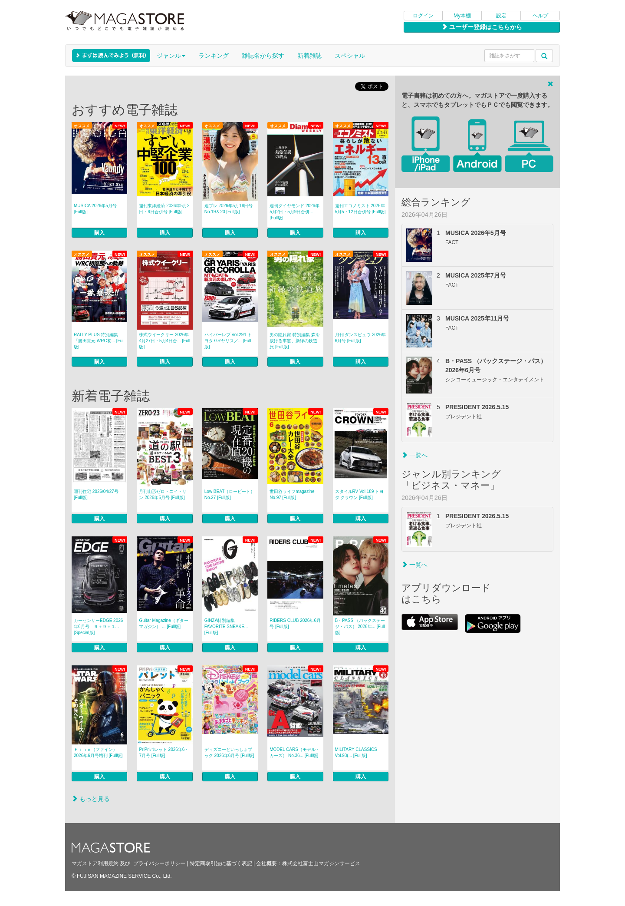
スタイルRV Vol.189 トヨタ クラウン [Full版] (359, 494)
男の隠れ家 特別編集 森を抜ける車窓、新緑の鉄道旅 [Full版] (295, 340)
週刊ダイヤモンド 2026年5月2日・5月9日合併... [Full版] (294, 211)
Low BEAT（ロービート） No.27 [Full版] (229, 494)
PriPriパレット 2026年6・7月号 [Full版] (164, 752)
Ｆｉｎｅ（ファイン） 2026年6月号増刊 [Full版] (98, 752)
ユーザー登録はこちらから (481, 26)
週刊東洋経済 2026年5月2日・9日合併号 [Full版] (164, 208)
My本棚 (462, 16)
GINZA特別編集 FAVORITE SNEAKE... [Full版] (226, 626)
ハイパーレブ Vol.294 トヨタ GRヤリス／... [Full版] (228, 340)
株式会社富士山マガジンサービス (321, 863)
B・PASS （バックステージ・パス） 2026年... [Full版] (360, 626)
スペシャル (350, 55)
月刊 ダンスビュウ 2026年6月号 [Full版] (360, 337)
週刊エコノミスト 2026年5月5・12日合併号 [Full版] (360, 208)
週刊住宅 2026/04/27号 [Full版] (96, 494)
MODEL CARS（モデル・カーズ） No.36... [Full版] (295, 752)
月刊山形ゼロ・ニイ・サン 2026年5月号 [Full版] (163, 494)
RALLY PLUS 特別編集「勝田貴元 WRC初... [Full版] (99, 340)
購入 (99, 233)
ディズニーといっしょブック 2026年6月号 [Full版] (229, 752)
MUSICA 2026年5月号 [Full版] (95, 208)
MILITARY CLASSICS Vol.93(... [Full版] (356, 752)
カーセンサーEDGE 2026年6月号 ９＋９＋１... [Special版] (98, 626)
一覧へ (414, 455)
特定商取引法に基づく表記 (221, 863)
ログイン (423, 16)
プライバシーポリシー (159, 863)
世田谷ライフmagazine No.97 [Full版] (292, 494)
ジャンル (171, 55)
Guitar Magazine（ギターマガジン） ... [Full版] (163, 623)
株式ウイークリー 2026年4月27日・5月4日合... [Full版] (164, 340)
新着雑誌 (309, 55)
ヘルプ (540, 16)
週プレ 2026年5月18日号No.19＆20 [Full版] (228, 208)
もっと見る (91, 798)
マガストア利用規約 (95, 863)
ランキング (213, 55)
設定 (501, 16)
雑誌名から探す (263, 55)
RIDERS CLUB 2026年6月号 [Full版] (295, 623)
